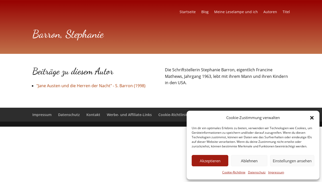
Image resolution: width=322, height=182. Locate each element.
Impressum (276, 172)
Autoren (270, 12)
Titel (286, 12)
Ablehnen (249, 160)
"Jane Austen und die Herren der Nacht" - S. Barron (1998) (90, 85)
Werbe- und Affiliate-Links (129, 114)
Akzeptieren (210, 160)
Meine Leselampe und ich (236, 12)
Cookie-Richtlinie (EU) (176, 114)
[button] (311, 117)
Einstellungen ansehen (292, 160)
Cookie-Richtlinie (233, 172)
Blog (205, 12)
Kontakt (93, 114)
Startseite (188, 12)
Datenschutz (257, 172)
